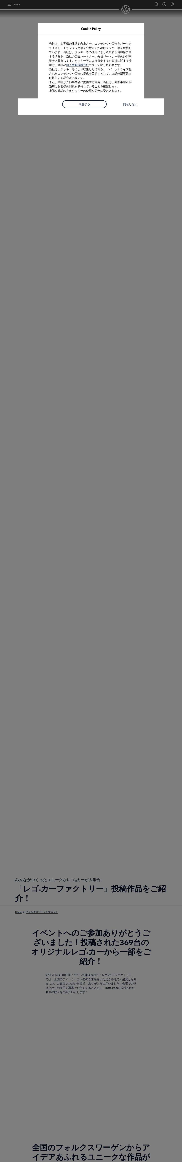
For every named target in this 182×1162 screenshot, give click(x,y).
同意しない (130, 104)
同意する (84, 104)
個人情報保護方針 (77, 65)
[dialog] (91, 581)
